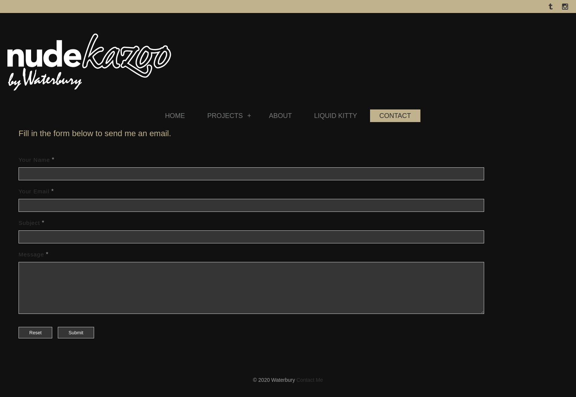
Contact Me (309, 389)
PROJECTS (229, 115)
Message (31, 254)
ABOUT (280, 115)
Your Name (34, 160)
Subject (29, 223)
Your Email (34, 191)
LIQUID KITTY (335, 115)
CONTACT (395, 115)
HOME (175, 115)
